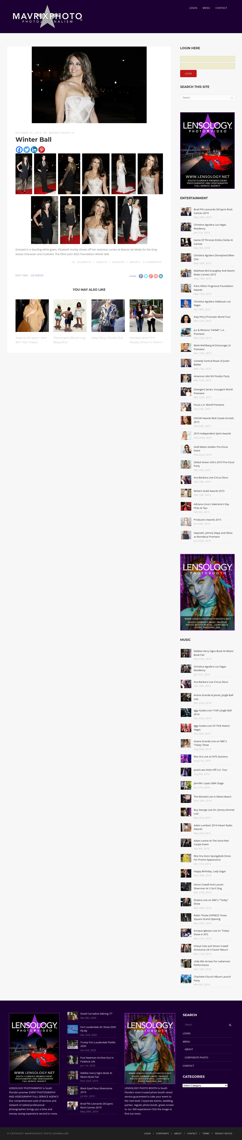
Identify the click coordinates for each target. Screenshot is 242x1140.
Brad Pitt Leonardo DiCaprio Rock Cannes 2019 (96, 1105)
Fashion (118, 262)
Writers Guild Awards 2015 (209, 491)
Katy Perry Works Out (107, 338)
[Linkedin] (34, 149)
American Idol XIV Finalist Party (212, 376)
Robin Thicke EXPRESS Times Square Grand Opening (210, 917)
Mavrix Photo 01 (62, 132)
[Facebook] (19, 149)
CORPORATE (162, 1133)
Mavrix (135, 262)
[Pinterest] (41, 149)
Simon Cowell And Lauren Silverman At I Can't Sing (208, 886)
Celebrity (84, 262)
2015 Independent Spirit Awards (212, 433)
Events (102, 262)
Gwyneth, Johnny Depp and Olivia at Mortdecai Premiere (213, 534)
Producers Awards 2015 (207, 519)
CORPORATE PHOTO (196, 1057)
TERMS (206, 1133)
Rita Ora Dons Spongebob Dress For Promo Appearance (212, 858)
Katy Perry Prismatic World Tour (212, 317)
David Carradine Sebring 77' (96, 1013)
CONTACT (221, 8)
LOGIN (193, 8)
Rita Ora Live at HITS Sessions (211, 756)
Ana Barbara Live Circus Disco (211, 477)
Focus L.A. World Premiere (209, 404)
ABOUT (189, 1049)
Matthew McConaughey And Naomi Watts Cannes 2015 (214, 272)
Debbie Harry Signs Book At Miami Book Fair (96, 1075)
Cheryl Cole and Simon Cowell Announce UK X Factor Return (211, 948)
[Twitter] (26, 149)
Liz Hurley (37, 275)
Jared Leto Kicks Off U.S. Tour (210, 769)
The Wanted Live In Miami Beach (212, 796)
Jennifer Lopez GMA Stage (209, 783)
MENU (206, 8)
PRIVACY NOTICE (223, 1133)
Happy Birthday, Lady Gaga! (210, 871)
